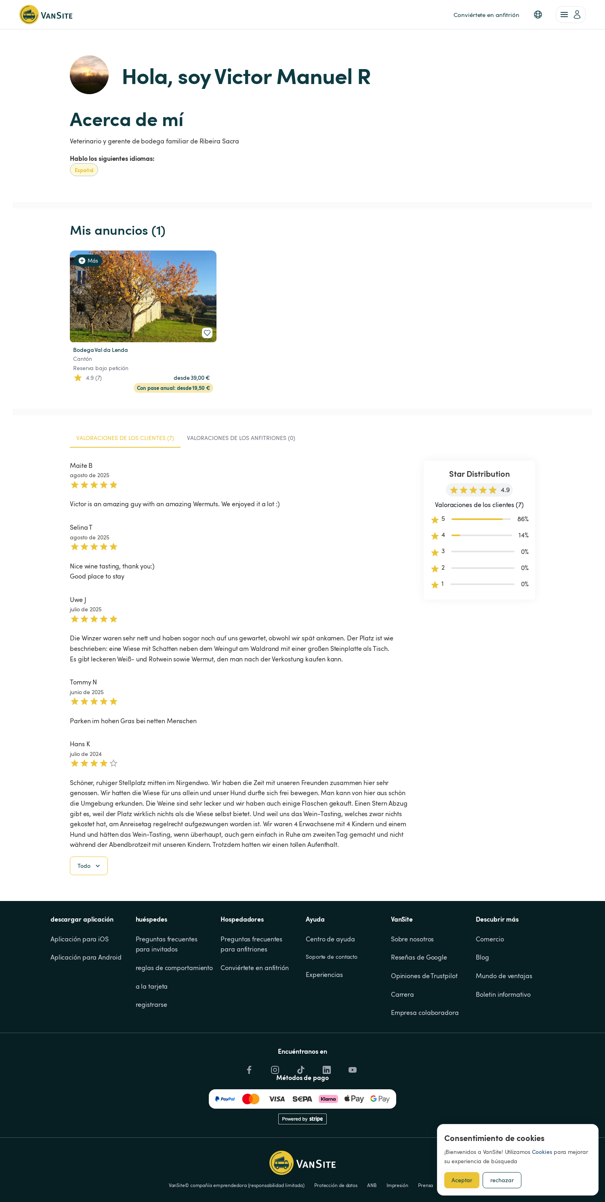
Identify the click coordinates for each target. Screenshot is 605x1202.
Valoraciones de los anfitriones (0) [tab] (241, 438)
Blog (482, 998)
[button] (538, 14)
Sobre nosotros (412, 980)
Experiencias (324, 1015)
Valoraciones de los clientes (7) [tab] (125, 438)
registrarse (151, 1045)
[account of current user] (571, 14)
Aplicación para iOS (79, 980)
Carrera (402, 1035)
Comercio (490, 980)
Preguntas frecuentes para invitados (167, 985)
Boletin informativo (503, 1035)
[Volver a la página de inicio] (45, 14)
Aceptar (462, 1180)
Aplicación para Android (86, 998)
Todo (90, 907)
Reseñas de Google (419, 998)
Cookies (542, 1152)
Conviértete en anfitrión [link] (486, 15)
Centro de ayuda (330, 980)
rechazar (502, 1180)
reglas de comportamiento (174, 1008)
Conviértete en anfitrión (255, 1008)
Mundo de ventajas (504, 1017)
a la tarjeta (152, 1027)
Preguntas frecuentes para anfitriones (252, 985)
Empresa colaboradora (425, 1053)
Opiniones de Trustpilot (424, 1017)
